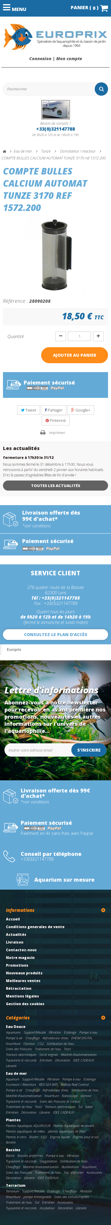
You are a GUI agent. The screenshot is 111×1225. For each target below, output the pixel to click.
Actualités (16, 934)
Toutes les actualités (55, 485)
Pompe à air (14, 1038)
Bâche (10, 1155)
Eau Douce (15, 1026)
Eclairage (70, 1032)
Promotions (17, 965)
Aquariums (13, 1032)
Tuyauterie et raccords (21, 1060)
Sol (66, 1172)
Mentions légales (22, 996)
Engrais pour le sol (85, 1137)
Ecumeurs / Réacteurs (21, 1084)
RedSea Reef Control (75, 1084)
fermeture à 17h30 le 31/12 (28, 457)
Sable (89, 1106)
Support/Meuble (35, 1032)
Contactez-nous (21, 949)
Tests (67, 1049)
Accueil (13, 919)
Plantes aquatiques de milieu (25, 1131)
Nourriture (13, 1043)
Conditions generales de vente (35, 926)
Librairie (11, 1066)
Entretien (46, 1060)
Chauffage (32, 1038)
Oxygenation (48, 1161)
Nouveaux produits (24, 973)
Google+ (80, 410)
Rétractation (18, 988)
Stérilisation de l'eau (60, 1043)
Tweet (28, 410)
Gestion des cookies (25, 1003)
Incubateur (47, 1208)
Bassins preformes (30, 1155)
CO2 (41, 1043)
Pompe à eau (88, 1032)
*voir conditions (36, 526)
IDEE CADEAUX (83, 1060)
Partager (53, 410)
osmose (86, 1095)
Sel (80, 1106)
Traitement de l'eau (48, 1049)
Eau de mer (16, 1073)
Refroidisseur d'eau (55, 1038)
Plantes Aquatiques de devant (73, 1125)
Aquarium (12, 1079)
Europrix (14, 649)
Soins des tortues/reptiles (71, 1196)
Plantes (13, 1119)
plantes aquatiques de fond (67, 1131)
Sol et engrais (48, 1054)
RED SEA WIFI (48, 1084)
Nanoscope (70, 1095)
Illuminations (70, 1167)
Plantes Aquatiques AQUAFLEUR (28, 1125)
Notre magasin (20, 957)
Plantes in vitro (16, 1137)
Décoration (62, 1060)
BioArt (33, 1137)
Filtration (55, 1032)
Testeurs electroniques (21, 1054)
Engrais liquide (60, 1137)
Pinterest (56, 420)
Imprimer (57, 432)
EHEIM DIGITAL (81, 1038)
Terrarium (15, 1185)
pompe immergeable (37, 1196)
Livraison (14, 942)
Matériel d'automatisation (78, 1054)
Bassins (13, 1149)
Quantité (15, 336)
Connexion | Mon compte (55, 58)
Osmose (29, 1043)
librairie (11, 1142)
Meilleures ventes (23, 980)
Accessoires (94, 1172)
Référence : (15, 300)
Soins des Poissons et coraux (60, 1101)
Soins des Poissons (19, 1049)
